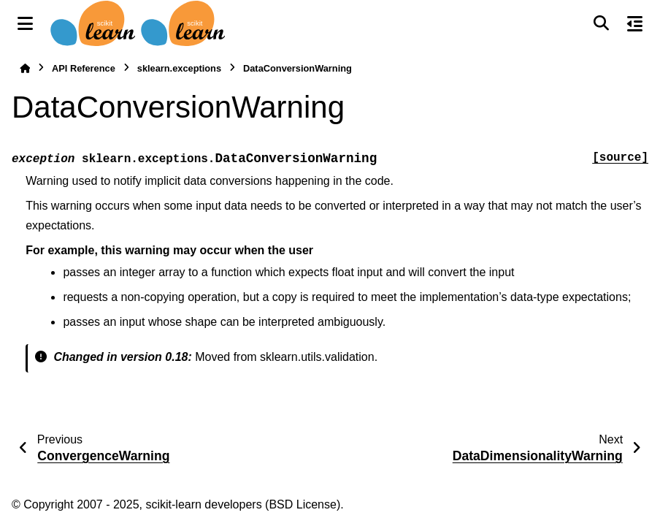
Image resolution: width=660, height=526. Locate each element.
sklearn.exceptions (179, 68)
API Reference (83, 68)
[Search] (601, 23)
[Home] (25, 68)
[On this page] (634, 23)
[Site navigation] (25, 23)
